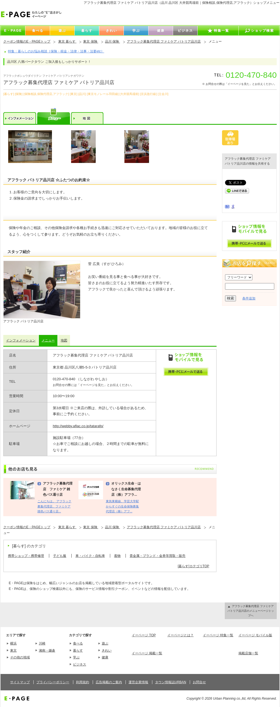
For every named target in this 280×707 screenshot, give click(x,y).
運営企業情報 (138, 682)
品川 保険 (112, 41)
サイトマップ (20, 682)
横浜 (13, 643)
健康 (105, 657)
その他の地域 (20, 657)
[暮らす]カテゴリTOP (193, 566)
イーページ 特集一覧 (218, 635)
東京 (13, 650)
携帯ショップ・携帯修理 (26, 556)
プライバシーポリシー (52, 682)
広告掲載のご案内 (109, 682)
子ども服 (59, 556)
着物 (117, 556)
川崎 (42, 643)
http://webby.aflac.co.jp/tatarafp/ (78, 426)
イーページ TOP (144, 635)
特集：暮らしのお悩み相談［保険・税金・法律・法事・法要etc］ (56, 51)
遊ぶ (105, 643)
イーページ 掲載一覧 (147, 653)
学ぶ (76, 657)
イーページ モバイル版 (255, 635)
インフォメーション (21, 340)
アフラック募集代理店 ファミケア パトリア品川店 (164, 41)
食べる (78, 643)
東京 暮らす (67, 41)
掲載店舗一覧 (248, 653)
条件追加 (248, 298)
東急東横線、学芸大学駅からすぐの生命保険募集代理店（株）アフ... (122, 506)
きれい (107, 650)
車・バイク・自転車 (90, 556)
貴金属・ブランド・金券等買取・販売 (157, 556)
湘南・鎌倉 (47, 650)
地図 (64, 340)
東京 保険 (90, 41)
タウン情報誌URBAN (170, 682)
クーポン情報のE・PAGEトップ (26, 41)
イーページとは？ (180, 635)
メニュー (48, 340)
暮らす (78, 650)
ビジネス (79, 664)
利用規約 (82, 682)
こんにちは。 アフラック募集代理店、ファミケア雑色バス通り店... (54, 506)
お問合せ (199, 682)
